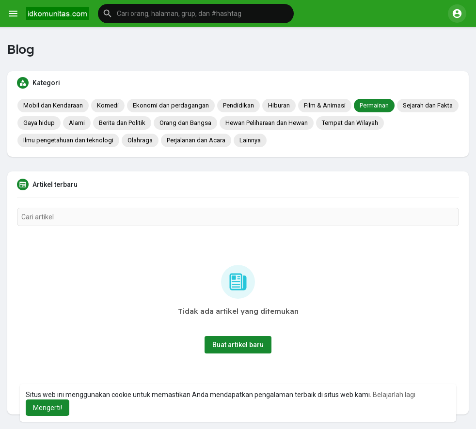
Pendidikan (238, 105)
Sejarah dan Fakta (428, 105)
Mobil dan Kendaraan (53, 105)
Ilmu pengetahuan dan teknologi (68, 140)
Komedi (108, 105)
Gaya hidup (39, 122)
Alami (77, 122)
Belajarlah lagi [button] (394, 394)
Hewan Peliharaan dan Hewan (266, 122)
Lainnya (250, 140)
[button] (196, 13)
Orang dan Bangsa (185, 122)
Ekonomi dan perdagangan (171, 105)
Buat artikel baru (238, 345)
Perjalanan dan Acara (196, 140)
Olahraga (140, 140)
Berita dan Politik (122, 122)
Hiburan (279, 105)
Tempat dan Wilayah (350, 122)
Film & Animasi (325, 105)
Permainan (374, 105)
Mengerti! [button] (47, 408)
